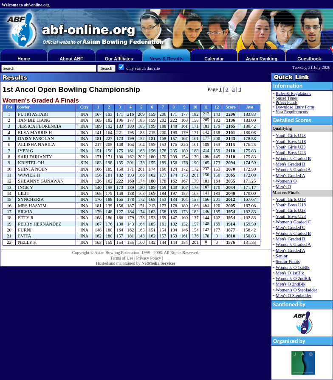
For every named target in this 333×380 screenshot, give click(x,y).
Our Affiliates (119, 58)
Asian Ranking (261, 58)
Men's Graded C (290, 227)
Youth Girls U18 (291, 135)
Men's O (283, 186)
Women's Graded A (293, 169)
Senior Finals (288, 261)
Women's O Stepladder (296, 290)
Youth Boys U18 (291, 141)
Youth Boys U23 (291, 152)
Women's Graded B (293, 158)
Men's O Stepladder (293, 295)
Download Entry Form (295, 107)
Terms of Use (121, 258)
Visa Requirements (292, 111)
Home (23, 58)
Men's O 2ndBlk (290, 284)
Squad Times (287, 98)
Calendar (214, 58)
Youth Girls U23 (291, 147)
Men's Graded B (290, 164)
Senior (282, 256)
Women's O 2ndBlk (293, 278)
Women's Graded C (293, 222)
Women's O (286, 181)
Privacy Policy (148, 258)
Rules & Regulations (293, 93)
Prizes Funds (286, 102)
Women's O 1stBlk (293, 267)
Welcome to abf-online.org (25, 5)
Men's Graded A (290, 175)
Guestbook (309, 58)
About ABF (71, 58)
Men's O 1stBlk (290, 273)
